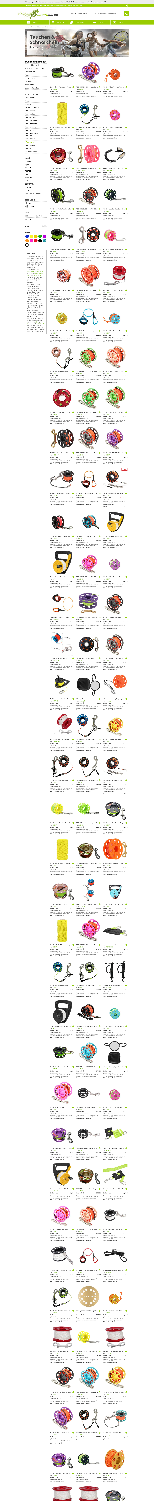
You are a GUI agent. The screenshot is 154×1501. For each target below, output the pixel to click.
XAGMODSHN (110, 170)
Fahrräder (121, 22)
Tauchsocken (30, 145)
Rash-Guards (30, 98)
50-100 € (28, 220)
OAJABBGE (109, 988)
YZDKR (37, 322)
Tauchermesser (31, 130)
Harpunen (29, 81)
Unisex (31, 206)
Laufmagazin (36, 22)
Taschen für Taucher (32, 107)
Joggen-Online (38, 275)
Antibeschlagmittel (32, 65)
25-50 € (39, 216)
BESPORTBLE (29, 184)
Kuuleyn (82, 1313)
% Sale (27, 226)
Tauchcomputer (31, 124)
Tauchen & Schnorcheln (39, 27)
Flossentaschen (30, 78)
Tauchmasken (30, 139)
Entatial (55, 1191)
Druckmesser (30, 72)
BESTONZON (29, 187)
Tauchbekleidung (31, 120)
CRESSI (108, 496)
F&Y (54, 579)
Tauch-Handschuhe (32, 111)
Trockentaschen (31, 152)
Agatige (27, 164)
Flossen (28, 75)
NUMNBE (82, 333)
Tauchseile (52, 27)
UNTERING (109, 947)
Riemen (28, 101)
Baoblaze (28, 177)
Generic (108, 1475)
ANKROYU (28, 168)
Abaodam (28, 161)
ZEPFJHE (55, 701)
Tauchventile (29, 148)
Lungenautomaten (32, 88)
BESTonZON (56, 742)
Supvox (108, 292)
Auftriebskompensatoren (34, 68)
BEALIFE (28, 181)
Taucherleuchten (31, 127)
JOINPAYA (56, 1353)
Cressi (27, 190)
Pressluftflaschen (31, 94)
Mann (31, 203)
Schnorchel (29, 104)
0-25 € (27, 216)
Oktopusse (29, 91)
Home (27, 27)
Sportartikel (60, 22)
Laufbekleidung (80, 22)
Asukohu (28, 174)
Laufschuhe (102, 22)
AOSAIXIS (28, 171)
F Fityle (55, 1272)
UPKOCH (108, 1272)
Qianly (55, 89)
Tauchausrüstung (31, 117)
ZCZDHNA (41, 324)
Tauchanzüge (30, 114)
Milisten (108, 1069)
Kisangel (82, 701)
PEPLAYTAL (56, 660)
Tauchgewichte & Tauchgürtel (31, 134)
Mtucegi (108, 701)
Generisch (30, 324)
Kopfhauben (29, 85)
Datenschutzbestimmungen (94, 2)
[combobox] (80, 13)
